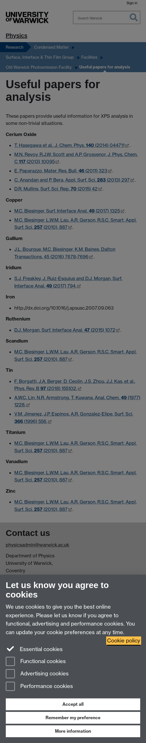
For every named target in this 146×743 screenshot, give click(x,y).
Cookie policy (123, 640)
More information (73, 731)
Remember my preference (73, 717)
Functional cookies (36, 661)
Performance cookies (39, 686)
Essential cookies (34, 648)
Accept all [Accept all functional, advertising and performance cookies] (73, 704)
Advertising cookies (37, 674)
